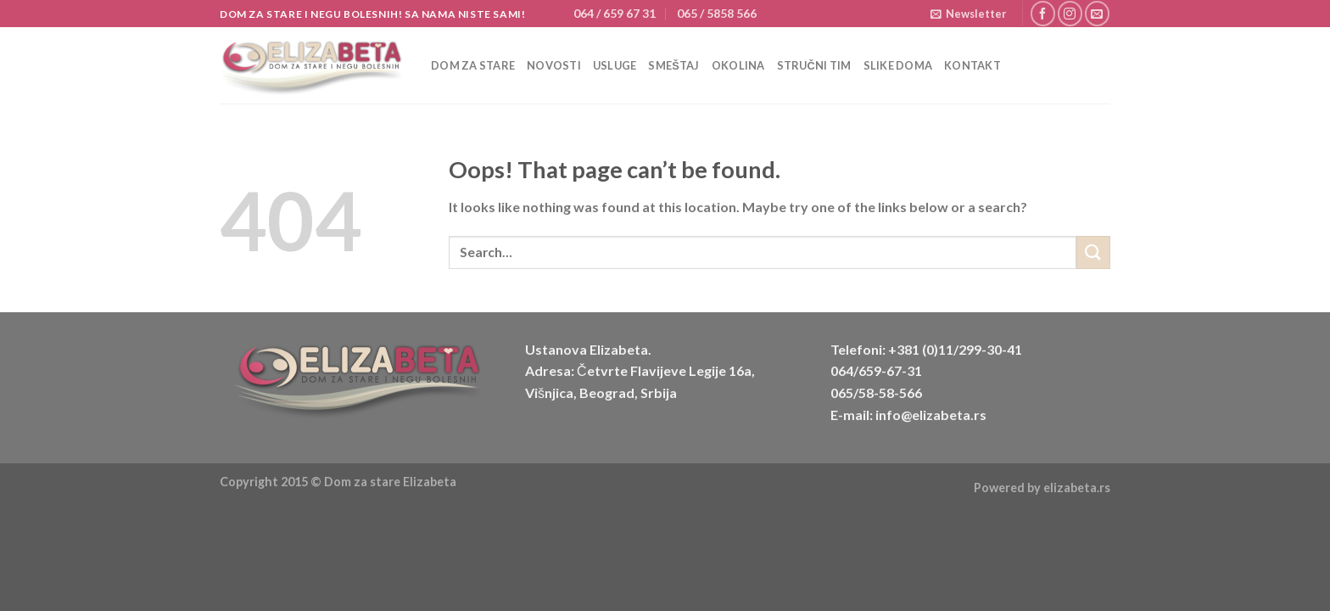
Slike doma (898, 65)
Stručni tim (814, 65)
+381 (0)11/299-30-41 (955, 349)
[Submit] (1093, 252)
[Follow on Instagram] (1070, 13)
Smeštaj (673, 65)
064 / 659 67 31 (614, 13)
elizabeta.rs (1076, 487)
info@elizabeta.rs (930, 414)
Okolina (738, 65)
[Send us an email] (1097, 13)
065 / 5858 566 (717, 13)
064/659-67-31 (876, 370)
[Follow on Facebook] (1043, 13)
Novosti (554, 65)
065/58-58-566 (876, 392)
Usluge (615, 65)
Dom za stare (473, 65)
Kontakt (972, 65)
